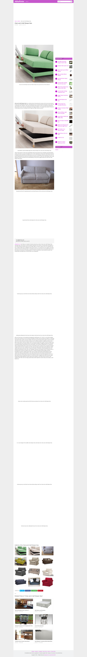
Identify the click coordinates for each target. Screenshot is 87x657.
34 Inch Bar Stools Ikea (39, 625)
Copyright (40, 651)
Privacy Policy (53, 651)
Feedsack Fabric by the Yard (63, 65)
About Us (48, 651)
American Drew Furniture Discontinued (22, 641)
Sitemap (33, 651)
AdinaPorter (19, 1)
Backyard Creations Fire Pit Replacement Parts (24, 625)
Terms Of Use (45, 651)
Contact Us (36, 651)
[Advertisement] (43, 12)
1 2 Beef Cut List (61, 137)
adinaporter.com (18, 244)
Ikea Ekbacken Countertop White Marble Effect (43, 641)
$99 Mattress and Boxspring (40, 610)
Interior (27, 1)
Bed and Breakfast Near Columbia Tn (22, 610)
